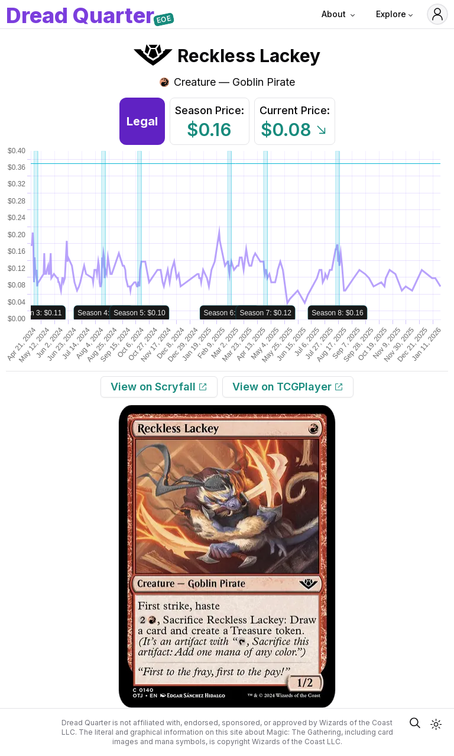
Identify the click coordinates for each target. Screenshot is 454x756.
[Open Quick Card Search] (415, 723)
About (339, 14)
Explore (395, 14)
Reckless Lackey (248, 55)
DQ (80, 16)
